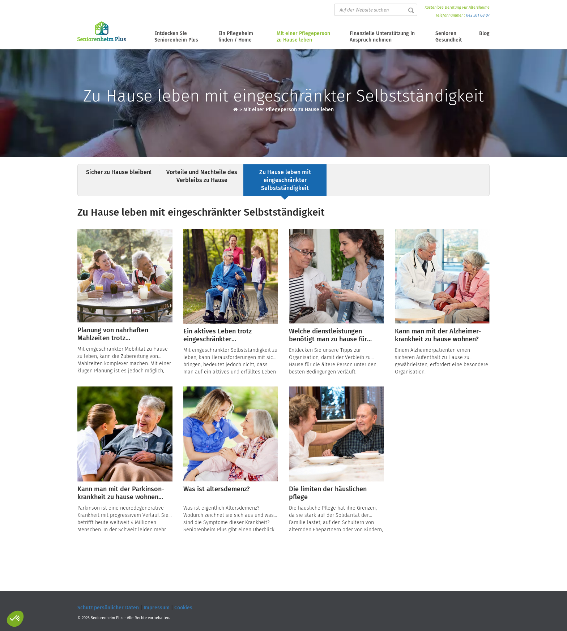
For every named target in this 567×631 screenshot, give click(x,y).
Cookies (183, 608)
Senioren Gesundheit (448, 36)
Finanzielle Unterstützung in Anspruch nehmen (382, 36)
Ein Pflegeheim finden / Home (235, 36)
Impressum (157, 608)
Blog (484, 33)
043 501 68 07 (478, 15)
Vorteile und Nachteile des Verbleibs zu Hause (201, 176)
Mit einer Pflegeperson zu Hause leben (303, 36)
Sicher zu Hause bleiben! (119, 172)
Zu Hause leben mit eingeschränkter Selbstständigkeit (285, 180)
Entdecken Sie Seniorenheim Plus (176, 36)
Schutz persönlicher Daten (108, 608)
